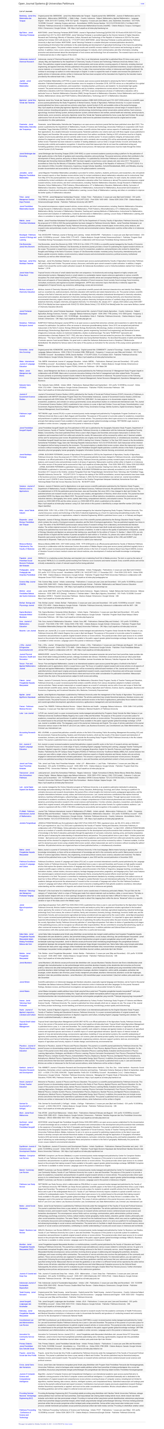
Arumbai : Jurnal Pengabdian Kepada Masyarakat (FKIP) (27, 1246)
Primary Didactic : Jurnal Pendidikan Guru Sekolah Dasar (26, 1346)
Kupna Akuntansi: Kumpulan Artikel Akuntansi (25, 614)
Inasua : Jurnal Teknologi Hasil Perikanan (25, 1003)
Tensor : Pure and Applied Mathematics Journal (27, 666)
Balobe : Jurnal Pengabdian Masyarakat (24, 955)
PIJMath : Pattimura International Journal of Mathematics (27, 813)
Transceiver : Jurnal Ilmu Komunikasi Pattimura (26, 775)
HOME (142, 4)
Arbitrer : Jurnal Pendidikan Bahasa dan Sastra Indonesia (27, 593)
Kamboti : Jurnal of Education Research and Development (26, 1070)
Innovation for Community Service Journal (26, 1336)
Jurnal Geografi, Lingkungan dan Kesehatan (25, 1304)
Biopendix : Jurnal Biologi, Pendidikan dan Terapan (26, 522)
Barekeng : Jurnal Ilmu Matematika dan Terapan (27, 18)
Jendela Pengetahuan (27, 823)
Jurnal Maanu (24, 991)
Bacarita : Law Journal (27, 631)
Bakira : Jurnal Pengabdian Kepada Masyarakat (27, 852)
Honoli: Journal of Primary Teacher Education (26, 1084)
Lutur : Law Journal (26, 713)
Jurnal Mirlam (24, 982)
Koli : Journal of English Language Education (26, 746)
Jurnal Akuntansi (25, 963)
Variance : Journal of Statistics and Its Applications (27, 488)
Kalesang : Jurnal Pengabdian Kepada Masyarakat (27, 1313)
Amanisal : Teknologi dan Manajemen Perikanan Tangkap (27, 893)
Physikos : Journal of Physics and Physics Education (27, 1048)
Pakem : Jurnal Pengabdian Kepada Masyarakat (27, 682)
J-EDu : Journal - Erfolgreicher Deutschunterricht (26, 647)
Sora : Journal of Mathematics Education (25, 623)
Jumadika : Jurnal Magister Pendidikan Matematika (27, 175)
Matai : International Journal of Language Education (27, 363)
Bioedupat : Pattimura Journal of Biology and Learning (27, 237)
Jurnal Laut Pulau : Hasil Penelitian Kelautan (26, 766)
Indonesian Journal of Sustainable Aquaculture (27, 1285)
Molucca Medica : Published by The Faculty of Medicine (26, 546)
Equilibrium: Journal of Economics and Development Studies (27, 1148)
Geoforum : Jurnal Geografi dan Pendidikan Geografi (27, 1124)
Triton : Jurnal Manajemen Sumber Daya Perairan (26, 199)
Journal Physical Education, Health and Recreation (27, 656)
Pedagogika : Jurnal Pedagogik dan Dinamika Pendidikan (27, 572)
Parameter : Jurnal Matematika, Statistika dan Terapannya (27, 126)
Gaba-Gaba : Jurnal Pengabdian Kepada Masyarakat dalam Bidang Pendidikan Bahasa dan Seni (27, 939)
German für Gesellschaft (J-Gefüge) (25, 1106)
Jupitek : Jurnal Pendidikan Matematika (25, 83)
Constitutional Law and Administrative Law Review (26, 1322)
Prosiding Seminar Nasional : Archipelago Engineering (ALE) (27, 1395)
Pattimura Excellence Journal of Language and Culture (27, 864)
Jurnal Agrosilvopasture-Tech (26, 907)
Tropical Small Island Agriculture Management (27, 1024)
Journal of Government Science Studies (27, 396)
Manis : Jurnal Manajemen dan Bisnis (25, 373)
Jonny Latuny (68, 1424)
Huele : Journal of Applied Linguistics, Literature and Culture (27, 1012)
